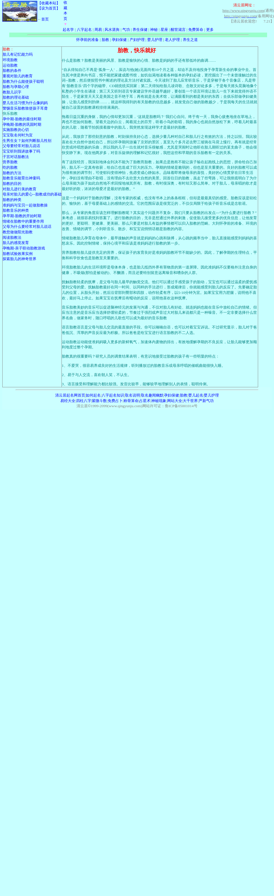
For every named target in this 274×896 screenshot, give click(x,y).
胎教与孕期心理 (16, 86)
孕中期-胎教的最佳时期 (22, 119)
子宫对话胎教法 (16, 157)
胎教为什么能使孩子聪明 (23, 81)
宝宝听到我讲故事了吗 (21, 151)
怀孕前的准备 (87, 39)
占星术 (144, 401)
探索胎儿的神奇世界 (19, 259)
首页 (45, 19)
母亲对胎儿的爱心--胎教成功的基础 (32, 194)
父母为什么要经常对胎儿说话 (27, 226)
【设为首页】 (49, 8)
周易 (98, 29)
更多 (210, 29)
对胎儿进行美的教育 (19, 189)
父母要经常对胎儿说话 (21, 146)
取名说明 (132, 395)
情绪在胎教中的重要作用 (23, 221)
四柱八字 (83, 401)
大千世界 (190, 401)
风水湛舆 (112, 29)
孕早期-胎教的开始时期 (22, 216)
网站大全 (174, 401)
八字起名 (84, 29)
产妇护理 (137, 39)
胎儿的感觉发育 (16, 243)
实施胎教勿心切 (16, 129)
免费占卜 (115, 401)
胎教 (105, 39)
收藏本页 (65, 13)
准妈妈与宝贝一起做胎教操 (25, 205)
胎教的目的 (12, 183)
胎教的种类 (12, 200)
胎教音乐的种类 (16, 210)
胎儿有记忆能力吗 (18, 54)
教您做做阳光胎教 (18, 232)
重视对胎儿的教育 (18, 76)
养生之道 (190, 39)
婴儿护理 (154, 39)
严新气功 (206, 401)
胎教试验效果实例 (18, 253)
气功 (126, 29)
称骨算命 (131, 401)
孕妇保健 (119, 39)
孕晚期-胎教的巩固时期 (22, 124)
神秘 (154, 29)
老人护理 (172, 39)
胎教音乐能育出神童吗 (21, 178)
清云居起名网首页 (70, 395)
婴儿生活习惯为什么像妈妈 (25, 103)
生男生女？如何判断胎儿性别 (27, 140)
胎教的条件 (12, 70)
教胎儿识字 (12, 92)
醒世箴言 (178, 29)
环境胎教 (10, 60)
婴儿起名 (195, 395)
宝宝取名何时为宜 (18, 135)
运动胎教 (10, 65)
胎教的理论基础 (16, 97)
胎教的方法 (12, 173)
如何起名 (93, 395)
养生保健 (140, 29)
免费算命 (195, 29)
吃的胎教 (10, 167)
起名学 (68, 29)
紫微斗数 (99, 401)
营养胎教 (10, 162)
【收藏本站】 (49, 3)
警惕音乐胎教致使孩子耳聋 (25, 108)
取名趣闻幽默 (152, 395)
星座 (164, 29)
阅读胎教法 (12, 237)
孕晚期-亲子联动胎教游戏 (24, 248)
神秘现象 (158, 401)
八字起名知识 (113, 395)
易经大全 (67, 401)
